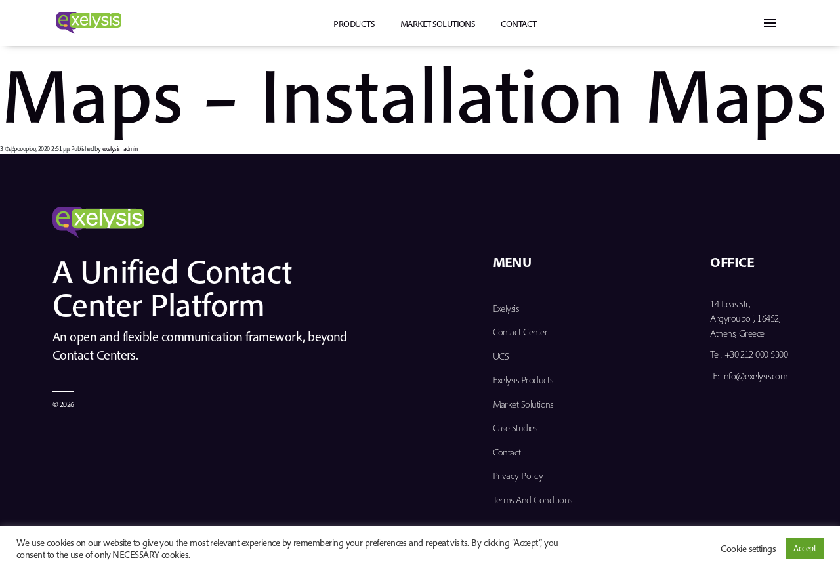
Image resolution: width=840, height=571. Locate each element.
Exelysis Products (523, 379)
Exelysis (506, 308)
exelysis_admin (120, 148)
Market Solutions (437, 24)
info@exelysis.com (755, 376)
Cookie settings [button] (748, 549)
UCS (501, 356)
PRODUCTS (353, 24)
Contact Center (520, 332)
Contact (518, 24)
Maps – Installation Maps (413, 93)
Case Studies (515, 427)
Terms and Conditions (532, 500)
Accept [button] (804, 548)
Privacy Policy (518, 475)
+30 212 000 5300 (756, 354)
